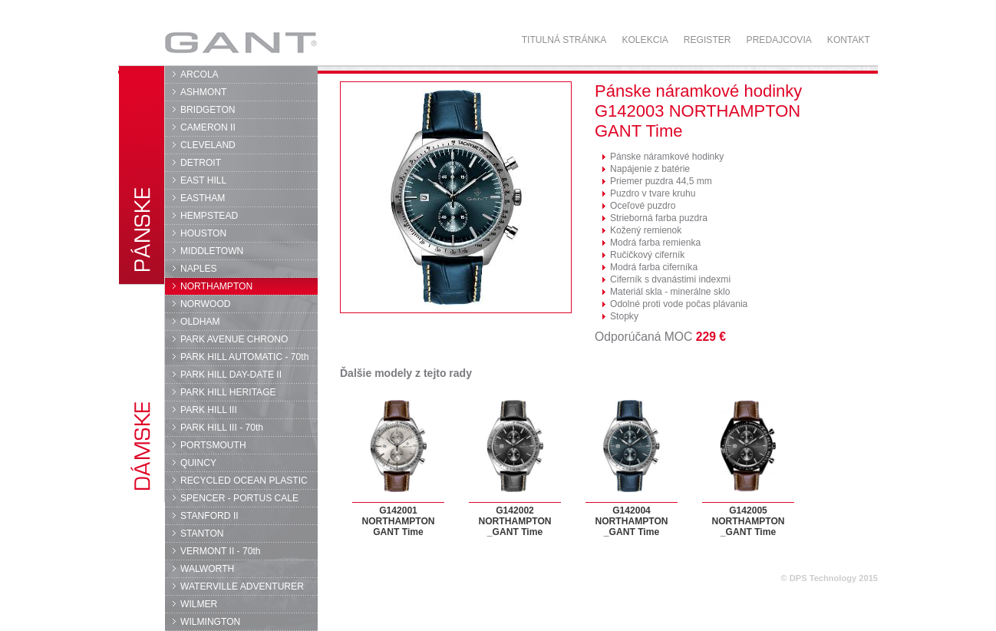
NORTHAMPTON (216, 286)
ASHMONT (203, 92)
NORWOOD (205, 304)
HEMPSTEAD (209, 215)
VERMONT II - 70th (220, 551)
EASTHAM (202, 198)
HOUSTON (203, 233)
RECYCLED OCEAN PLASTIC (244, 480)
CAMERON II (208, 127)
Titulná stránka (564, 40)
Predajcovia (779, 40)
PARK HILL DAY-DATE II (231, 374)
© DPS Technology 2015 (829, 578)
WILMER (198, 604)
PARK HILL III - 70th (221, 427)
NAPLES (198, 268)
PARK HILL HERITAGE (228, 392)
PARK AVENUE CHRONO (234, 339)
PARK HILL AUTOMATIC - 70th (244, 357)
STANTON (202, 533)
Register (707, 40)
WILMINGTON (210, 621)
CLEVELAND (208, 145)
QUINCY (198, 463)
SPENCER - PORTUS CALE (239, 498)
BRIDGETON (208, 109)
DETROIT (200, 162)
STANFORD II (209, 515)
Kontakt (848, 40)
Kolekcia (645, 40)
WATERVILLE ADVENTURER (242, 586)
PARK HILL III (208, 410)
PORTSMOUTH (213, 445)
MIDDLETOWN (211, 251)
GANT (240, 42)
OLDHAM (200, 321)
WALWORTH (207, 568)
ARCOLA (199, 74)
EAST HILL (203, 180)
